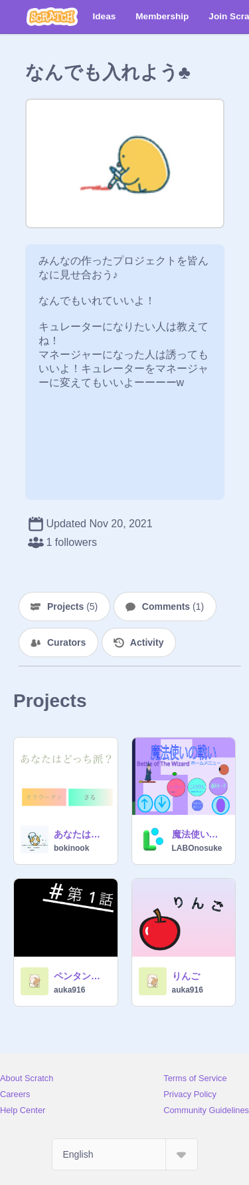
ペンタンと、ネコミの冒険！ (82, 976)
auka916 (69, 990)
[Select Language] (125, 1154)
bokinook (71, 848)
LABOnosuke (197, 848)
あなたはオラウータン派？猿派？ (82, 834)
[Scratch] (52, 16)
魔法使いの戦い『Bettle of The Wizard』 (200, 834)
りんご (186, 976)
